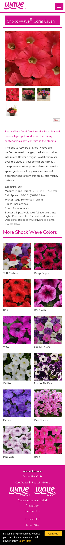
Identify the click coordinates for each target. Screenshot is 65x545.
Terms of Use (32, 525)
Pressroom (32, 506)
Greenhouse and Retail (32, 500)
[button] (59, 6)
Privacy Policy (32, 519)
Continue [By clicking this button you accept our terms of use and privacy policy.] (53, 533)
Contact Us (32, 511)
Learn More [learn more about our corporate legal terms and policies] (25, 540)
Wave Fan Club (32, 476)
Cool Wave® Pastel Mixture (32, 482)
